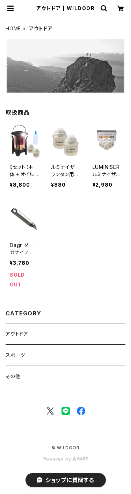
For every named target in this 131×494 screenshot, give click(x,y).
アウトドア (17, 334)
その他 (13, 376)
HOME (13, 28)
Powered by (65, 459)
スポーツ (15, 355)
